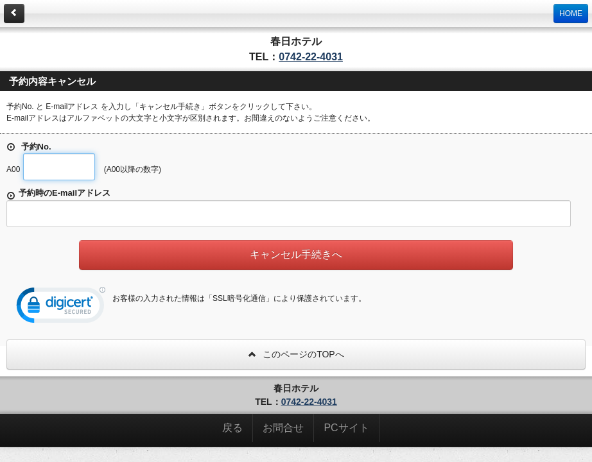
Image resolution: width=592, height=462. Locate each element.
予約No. (28, 146)
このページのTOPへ (296, 354)
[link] (61, 308)
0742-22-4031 (311, 56)
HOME (570, 13)
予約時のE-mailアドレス (58, 194)
